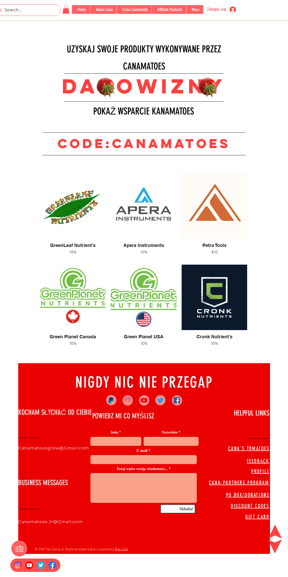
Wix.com (121, 549)
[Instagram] (127, 400)
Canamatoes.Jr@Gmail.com (50, 521)
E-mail (141, 451)
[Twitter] (160, 400)
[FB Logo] (52, 565)
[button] (65, 9)
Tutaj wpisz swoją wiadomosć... (142, 469)
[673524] (41, 565)
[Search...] (27, 10)
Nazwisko (170, 432)
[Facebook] (177, 400)
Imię (114, 432)
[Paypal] (111, 400)
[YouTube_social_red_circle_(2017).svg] (29, 565)
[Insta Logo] (18, 565)
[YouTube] (144, 400)
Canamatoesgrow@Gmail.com (53, 448)
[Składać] (177, 508)
